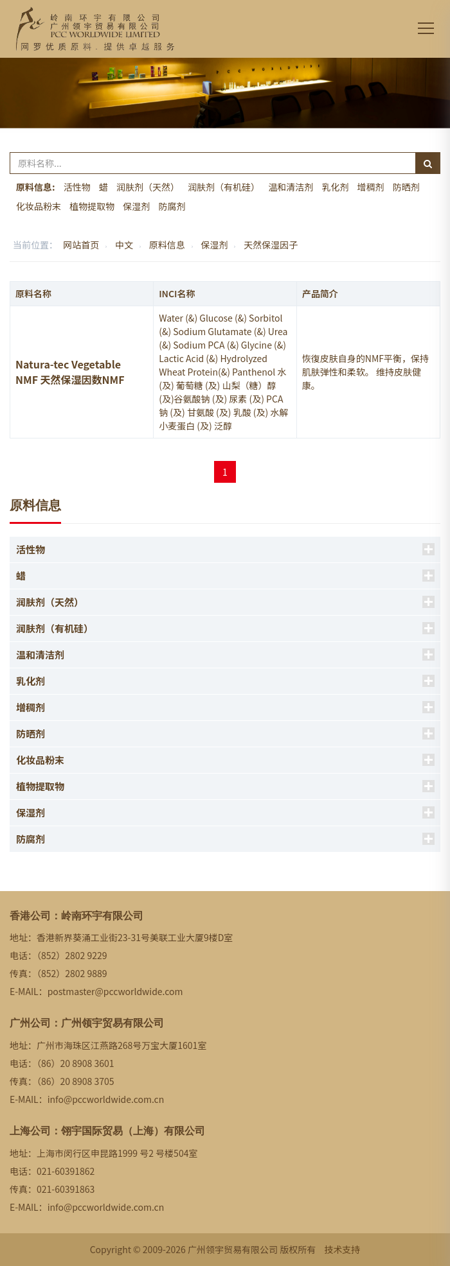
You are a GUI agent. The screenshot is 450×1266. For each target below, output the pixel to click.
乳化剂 (334, 186)
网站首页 (81, 244)
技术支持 (342, 1249)
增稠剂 (370, 186)
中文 (124, 244)
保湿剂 (136, 206)
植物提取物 (91, 206)
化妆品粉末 (38, 206)
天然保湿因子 (271, 244)
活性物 (77, 186)
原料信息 (167, 244)
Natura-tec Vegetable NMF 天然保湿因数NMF (70, 371)
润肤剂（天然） (147, 186)
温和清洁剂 (290, 186)
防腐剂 (171, 206)
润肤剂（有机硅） (224, 186)
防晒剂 (406, 186)
